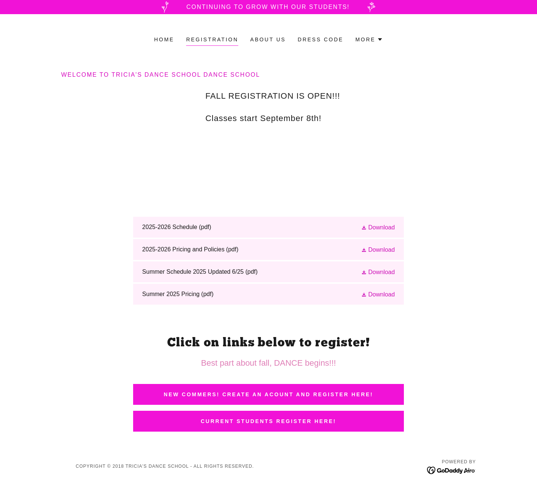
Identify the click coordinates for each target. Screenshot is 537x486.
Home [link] (164, 39)
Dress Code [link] (320, 39)
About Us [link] (268, 39)
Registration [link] (212, 39)
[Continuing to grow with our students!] (268, 7)
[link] (268, 227)
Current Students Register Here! (268, 421)
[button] (369, 39)
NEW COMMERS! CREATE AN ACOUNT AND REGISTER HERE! (268, 394)
